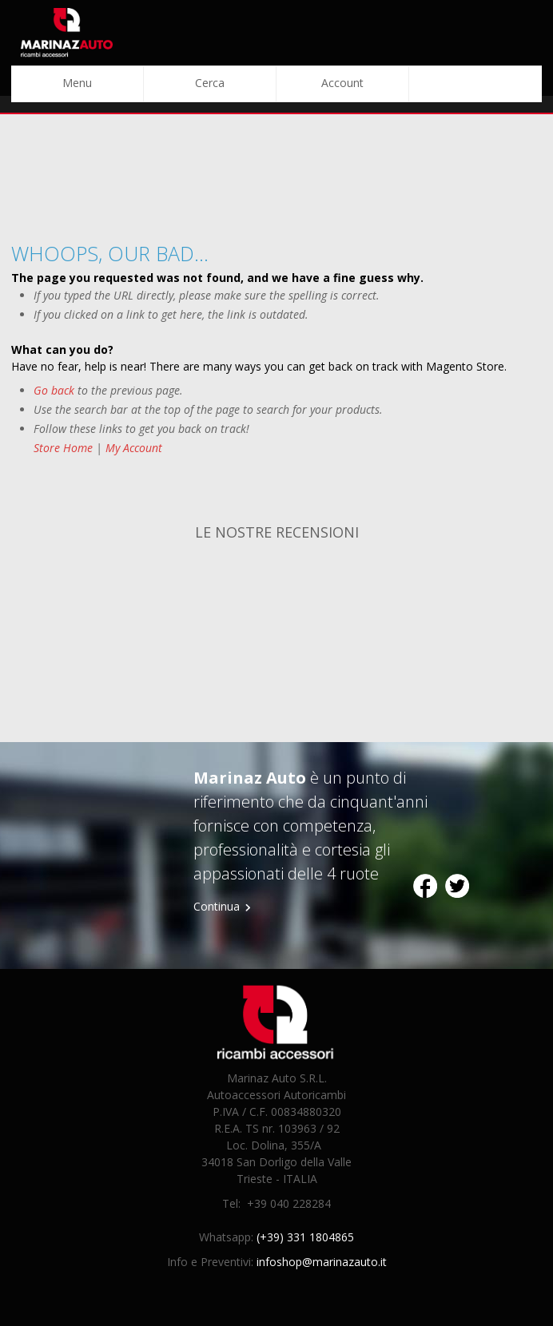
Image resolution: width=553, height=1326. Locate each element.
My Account (133, 447)
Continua (216, 906)
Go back (54, 390)
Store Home (63, 447)
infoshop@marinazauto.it (322, 1261)
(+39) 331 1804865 (305, 1237)
